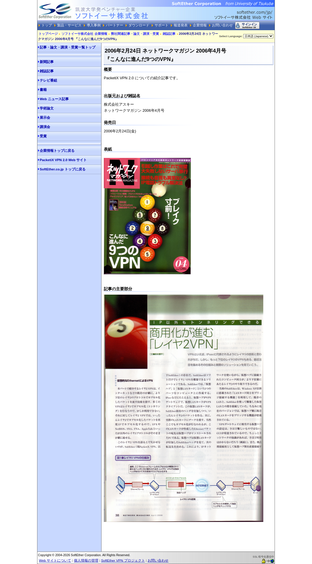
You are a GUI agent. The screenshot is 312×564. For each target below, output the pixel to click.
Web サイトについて (55, 560)
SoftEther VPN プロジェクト (123, 560)
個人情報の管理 (86, 560)
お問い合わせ (158, 560)
